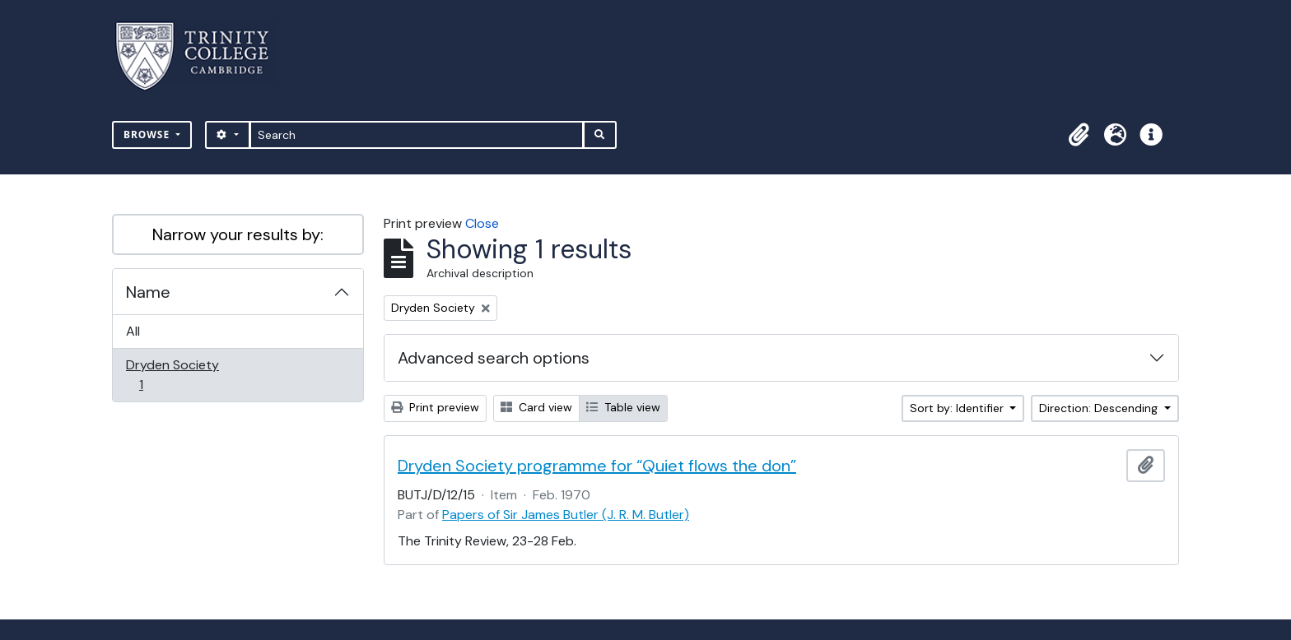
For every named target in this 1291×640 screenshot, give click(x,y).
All (133, 331)
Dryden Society (172, 375)
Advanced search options (494, 358)
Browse (148, 134)
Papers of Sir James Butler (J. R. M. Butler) (565, 514)
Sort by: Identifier (958, 408)
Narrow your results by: (238, 234)
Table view (623, 407)
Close (482, 223)
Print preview (435, 407)
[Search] (417, 135)
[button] (1078, 135)
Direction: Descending (1100, 408)
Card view (536, 407)
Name (148, 292)
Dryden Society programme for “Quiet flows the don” (597, 465)
